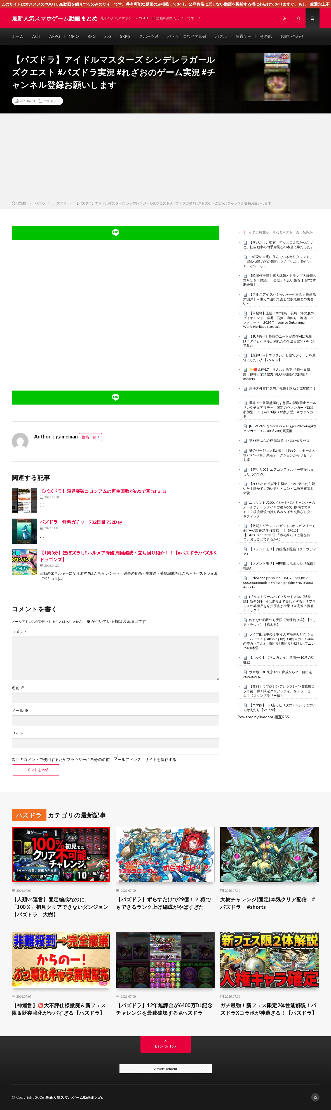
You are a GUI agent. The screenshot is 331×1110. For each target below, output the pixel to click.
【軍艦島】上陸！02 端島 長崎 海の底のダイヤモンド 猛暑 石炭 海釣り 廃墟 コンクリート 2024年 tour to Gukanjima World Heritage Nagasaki (278, 320)
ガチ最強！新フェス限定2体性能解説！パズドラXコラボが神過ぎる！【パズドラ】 (268, 1009)
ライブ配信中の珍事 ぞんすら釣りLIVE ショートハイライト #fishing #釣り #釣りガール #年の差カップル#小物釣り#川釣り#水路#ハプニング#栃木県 (279, 641)
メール (20, 710)
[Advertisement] (165, 158)
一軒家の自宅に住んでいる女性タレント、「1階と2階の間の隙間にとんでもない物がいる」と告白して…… (278, 261)
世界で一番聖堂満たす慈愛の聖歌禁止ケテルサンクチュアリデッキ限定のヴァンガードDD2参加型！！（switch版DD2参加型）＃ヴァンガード (279, 409)
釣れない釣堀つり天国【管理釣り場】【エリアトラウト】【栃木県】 (279, 622)
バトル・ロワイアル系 (186, 36)
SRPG (125, 36)
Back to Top (165, 1046)
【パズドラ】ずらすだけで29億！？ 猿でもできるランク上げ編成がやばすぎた (163, 903)
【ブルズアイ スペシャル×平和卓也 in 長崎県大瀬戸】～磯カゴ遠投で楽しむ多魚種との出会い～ (279, 299)
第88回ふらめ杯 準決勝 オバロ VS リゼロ (279, 440)
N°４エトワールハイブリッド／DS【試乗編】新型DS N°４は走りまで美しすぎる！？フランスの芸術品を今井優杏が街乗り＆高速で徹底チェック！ (279, 603)
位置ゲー (243, 36)
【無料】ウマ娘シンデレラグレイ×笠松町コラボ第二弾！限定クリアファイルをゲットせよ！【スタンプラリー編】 (279, 691)
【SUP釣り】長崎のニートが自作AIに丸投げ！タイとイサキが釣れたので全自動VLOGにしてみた (279, 341)
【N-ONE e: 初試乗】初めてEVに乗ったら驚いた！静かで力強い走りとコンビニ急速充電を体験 (279, 488)
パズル (221, 36)
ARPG (54, 36)
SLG (107, 36)
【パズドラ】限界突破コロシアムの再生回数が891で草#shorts (103, 491)
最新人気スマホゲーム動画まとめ (73, 1097)
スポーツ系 (149, 36)
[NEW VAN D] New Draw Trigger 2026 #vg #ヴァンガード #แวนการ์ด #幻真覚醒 (279, 428)
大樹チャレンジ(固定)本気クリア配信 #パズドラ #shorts (267, 903)
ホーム (18, 36)
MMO (74, 36)
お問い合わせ (292, 36)
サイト (18, 733)
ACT (36, 36)
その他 (266, 36)
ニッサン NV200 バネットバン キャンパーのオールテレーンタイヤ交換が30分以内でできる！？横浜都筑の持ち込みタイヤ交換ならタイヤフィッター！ (279, 509)
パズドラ (50, 101)
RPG (92, 36)
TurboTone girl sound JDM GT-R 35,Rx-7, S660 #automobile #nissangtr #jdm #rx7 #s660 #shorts (278, 582)
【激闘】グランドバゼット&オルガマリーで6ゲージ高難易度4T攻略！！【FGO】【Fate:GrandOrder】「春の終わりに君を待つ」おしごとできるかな (279, 532)
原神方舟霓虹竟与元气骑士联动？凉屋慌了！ (282, 388)
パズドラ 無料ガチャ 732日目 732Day (81, 521)
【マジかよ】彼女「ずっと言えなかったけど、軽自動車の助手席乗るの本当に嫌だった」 (278, 244)
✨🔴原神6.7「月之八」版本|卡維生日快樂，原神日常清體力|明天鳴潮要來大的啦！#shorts (276, 374)
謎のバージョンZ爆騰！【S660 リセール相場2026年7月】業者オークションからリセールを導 (279, 455)
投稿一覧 (89, 437)
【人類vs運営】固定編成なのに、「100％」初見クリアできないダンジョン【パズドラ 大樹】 (60, 907)
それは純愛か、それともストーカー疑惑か (281, 232)
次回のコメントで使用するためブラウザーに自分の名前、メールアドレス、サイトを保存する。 (96, 759)
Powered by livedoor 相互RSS (263, 716)
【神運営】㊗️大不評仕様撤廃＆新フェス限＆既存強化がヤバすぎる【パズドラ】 (59, 1009)
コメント (19, 632)
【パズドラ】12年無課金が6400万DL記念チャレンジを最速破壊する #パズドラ (164, 1009)
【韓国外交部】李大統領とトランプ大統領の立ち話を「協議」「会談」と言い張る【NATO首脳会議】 (279, 280)
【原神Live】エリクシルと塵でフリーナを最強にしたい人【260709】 (279, 357)
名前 (18, 688)
